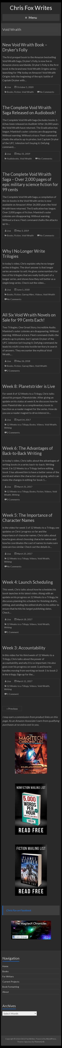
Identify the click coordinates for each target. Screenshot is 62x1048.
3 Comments (13, 499)
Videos (38, 294)
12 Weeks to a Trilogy (18, 424)
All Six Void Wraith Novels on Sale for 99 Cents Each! (29, 317)
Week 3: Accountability (23, 647)
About (5, 991)
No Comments (47, 92)
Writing (8, 427)
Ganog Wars (28, 294)
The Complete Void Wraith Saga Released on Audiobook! (29, 110)
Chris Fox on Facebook (18, 910)
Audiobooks (13, 158)
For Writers (8, 976)
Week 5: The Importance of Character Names (27, 518)
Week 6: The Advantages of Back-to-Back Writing (27, 451)
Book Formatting (10, 986)
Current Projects (10, 981)
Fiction (17, 92)
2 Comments (13, 370)
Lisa (9, 87)
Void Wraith (28, 92)
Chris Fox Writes (31, 7)
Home (5, 966)
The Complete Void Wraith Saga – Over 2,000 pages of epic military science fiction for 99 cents (30, 182)
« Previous (12, 708)
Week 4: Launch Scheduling (27, 582)
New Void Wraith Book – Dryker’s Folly (24, 47)
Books (10, 92)
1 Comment (13, 632)
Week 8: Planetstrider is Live (28, 386)
